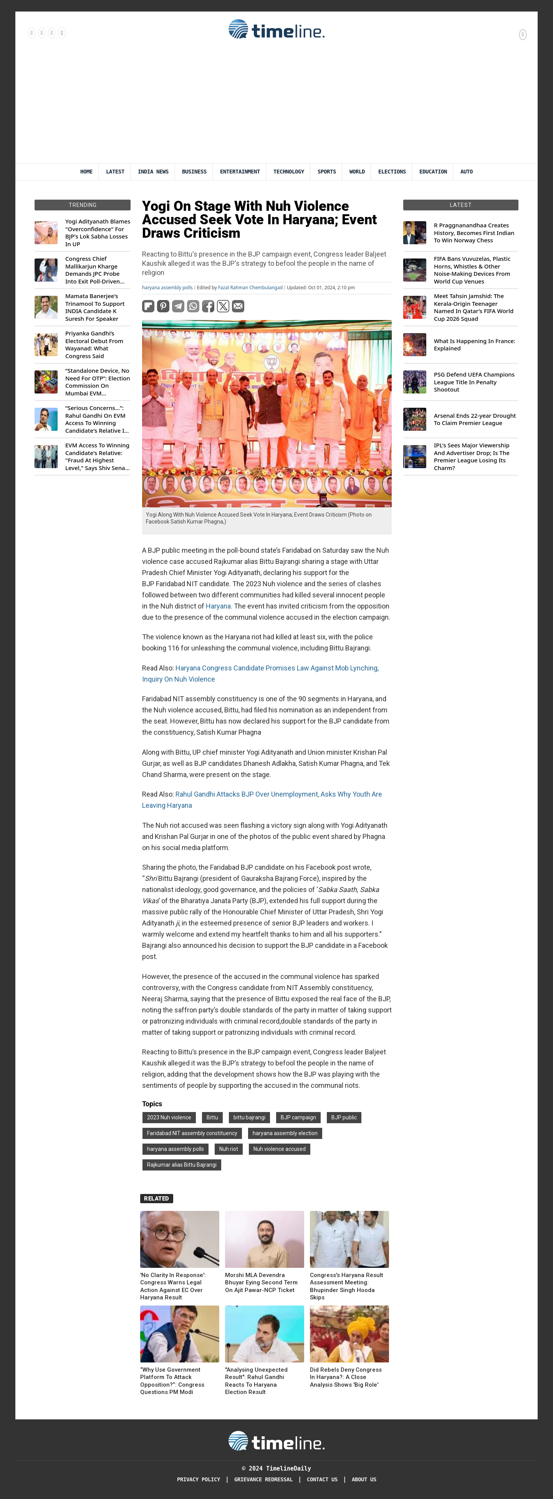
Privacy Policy (198, 1480)
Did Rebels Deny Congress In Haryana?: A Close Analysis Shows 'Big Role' (346, 1377)
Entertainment (240, 172)
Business (194, 172)
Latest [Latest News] (115, 172)
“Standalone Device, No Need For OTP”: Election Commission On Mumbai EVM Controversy (97, 382)
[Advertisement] (276, 106)
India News (153, 172)
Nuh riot (228, 1149)
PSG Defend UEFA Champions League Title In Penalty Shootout (474, 382)
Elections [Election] (392, 172)
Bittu (212, 1117)
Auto (466, 172)
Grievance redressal (263, 1480)
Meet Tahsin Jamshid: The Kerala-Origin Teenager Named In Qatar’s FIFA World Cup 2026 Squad (473, 307)
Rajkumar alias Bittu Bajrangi (182, 1165)
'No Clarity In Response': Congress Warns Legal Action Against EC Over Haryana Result (173, 1286)
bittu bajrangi (249, 1117)
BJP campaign (298, 1117)
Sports (327, 172)
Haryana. (219, 606)
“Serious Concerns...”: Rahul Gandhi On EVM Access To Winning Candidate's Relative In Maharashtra (96, 419)
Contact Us (322, 1480)
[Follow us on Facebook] (31, 32)
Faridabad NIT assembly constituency (192, 1133)
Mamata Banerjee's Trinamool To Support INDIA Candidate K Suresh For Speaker (95, 307)
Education (433, 172)
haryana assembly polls (167, 287)
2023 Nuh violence (169, 1117)
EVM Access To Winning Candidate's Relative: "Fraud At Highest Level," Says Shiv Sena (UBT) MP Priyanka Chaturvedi (97, 457)
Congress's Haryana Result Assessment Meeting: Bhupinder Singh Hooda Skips (346, 1286)
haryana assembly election (285, 1133)
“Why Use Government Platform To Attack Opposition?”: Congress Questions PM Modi (172, 1381)
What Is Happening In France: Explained (474, 344)
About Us (364, 1480)
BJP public (344, 1117)
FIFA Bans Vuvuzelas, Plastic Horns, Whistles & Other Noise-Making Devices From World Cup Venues (472, 270)
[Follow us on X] (51, 32)
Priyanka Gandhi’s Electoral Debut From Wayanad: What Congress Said (94, 345)
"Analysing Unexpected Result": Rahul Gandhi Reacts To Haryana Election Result (256, 1381)
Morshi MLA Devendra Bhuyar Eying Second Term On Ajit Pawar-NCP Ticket (261, 1283)
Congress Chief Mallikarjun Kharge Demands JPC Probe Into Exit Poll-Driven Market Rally (92, 270)
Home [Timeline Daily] (86, 172)
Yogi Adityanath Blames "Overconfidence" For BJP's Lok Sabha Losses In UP (97, 233)
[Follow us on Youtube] (61, 32)
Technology (288, 172)
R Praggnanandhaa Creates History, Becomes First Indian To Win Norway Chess (474, 233)
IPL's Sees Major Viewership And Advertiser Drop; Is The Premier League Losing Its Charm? (472, 457)
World (357, 172)
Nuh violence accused (279, 1149)
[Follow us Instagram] (41, 32)
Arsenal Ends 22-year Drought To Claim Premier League (475, 419)
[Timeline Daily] (276, 1440)
